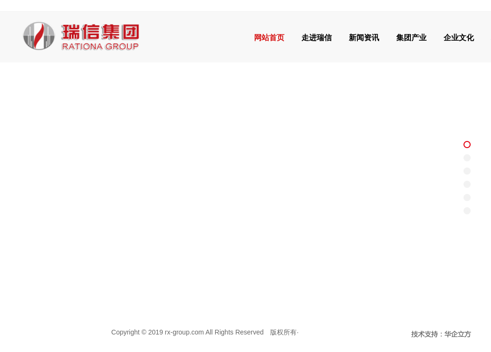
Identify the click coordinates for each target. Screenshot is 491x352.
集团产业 (411, 38)
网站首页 (269, 38)
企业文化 (459, 38)
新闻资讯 (364, 38)
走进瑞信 (316, 38)
